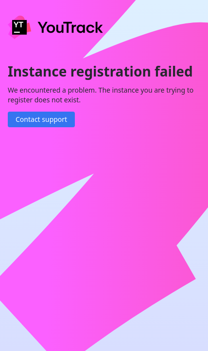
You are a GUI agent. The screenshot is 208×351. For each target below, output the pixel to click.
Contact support (41, 119)
